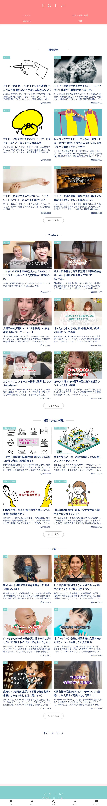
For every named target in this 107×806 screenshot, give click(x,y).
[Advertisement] (53, 36)
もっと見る (53, 220)
